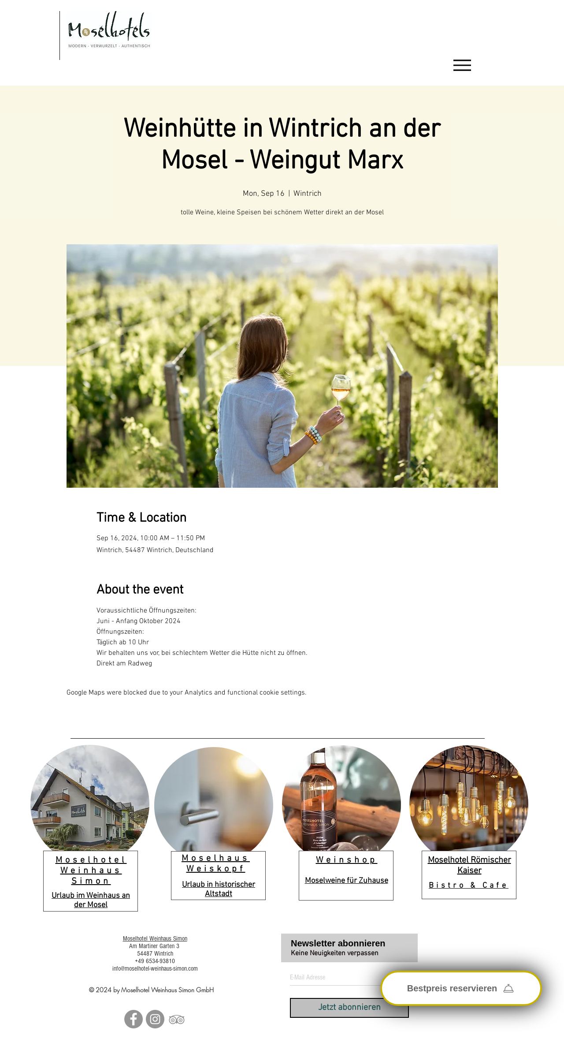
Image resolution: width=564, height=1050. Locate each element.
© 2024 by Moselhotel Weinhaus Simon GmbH (151, 990)
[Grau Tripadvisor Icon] (176, 1019)
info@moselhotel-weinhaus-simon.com (155, 968)
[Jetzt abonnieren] (349, 1008)
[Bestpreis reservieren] (461, 988)
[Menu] (462, 65)
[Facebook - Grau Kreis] (133, 1019)
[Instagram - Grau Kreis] (155, 1019)
